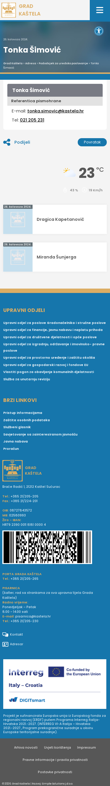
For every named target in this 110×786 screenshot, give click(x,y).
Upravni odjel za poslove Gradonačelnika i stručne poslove (54, 323)
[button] (98, 31)
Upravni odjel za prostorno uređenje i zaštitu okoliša (49, 357)
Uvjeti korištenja (57, 747)
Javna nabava (15, 441)
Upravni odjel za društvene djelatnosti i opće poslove (50, 337)
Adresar (12, 644)
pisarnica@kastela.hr (33, 616)
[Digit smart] (55, 685)
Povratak (92, 142)
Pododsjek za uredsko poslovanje (63, 63)
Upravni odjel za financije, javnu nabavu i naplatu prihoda (53, 330)
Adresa (30, 63)
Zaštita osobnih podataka (26, 420)
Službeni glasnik (17, 427)
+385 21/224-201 (24, 501)
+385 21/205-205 (24, 496)
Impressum (86, 747)
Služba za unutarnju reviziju (26, 379)
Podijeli (16, 142)
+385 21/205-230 (24, 621)
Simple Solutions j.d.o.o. (57, 783)
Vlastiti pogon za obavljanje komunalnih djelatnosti (48, 372)
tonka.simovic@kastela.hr (55, 111)
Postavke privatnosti (55, 772)
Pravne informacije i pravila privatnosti (55, 760)
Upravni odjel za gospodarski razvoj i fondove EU (45, 365)
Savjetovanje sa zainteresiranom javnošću (40, 434)
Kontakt (12, 634)
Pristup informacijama (22, 413)
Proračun (11, 449)
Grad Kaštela (13, 63)
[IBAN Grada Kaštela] (55, 547)
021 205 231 (32, 120)
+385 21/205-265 (24, 579)
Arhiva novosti (26, 747)
